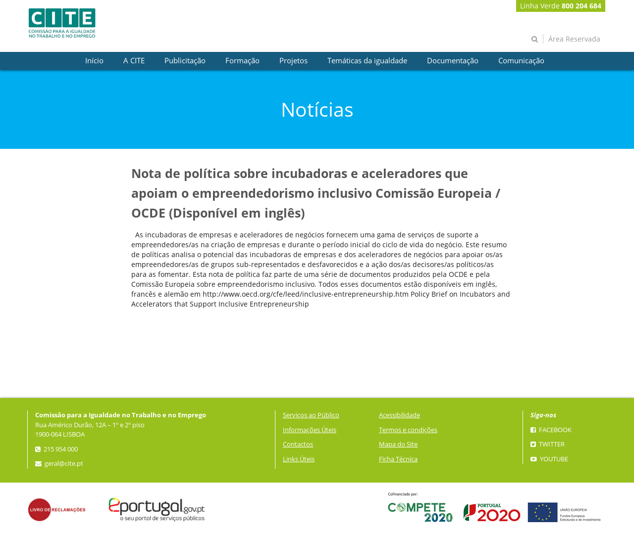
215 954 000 (56, 449)
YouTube (549, 459)
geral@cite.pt (59, 463)
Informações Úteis (309, 430)
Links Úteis (299, 459)
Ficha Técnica (398, 459)
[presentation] (94, 61)
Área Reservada (574, 39)
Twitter (547, 444)
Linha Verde (560, 5)
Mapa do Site (398, 444)
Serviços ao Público (311, 415)
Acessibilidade (399, 415)
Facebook (551, 430)
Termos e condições (408, 430)
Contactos (298, 444)
